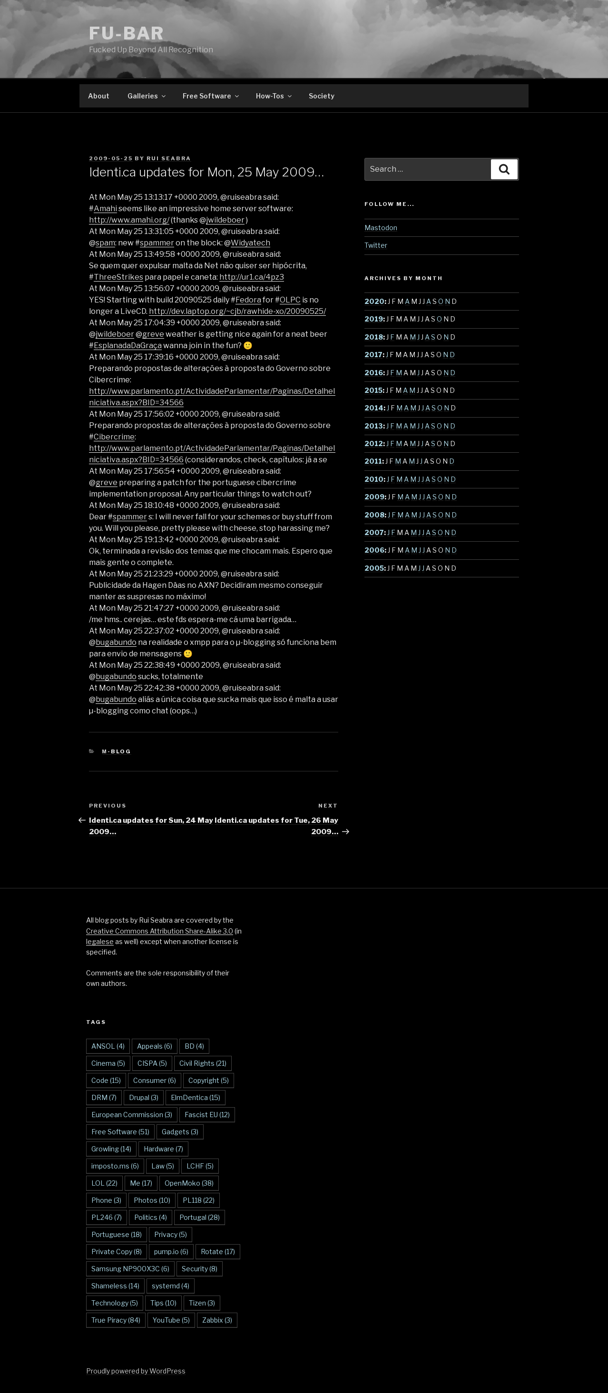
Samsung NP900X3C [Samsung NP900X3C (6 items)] (130, 1269)
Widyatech (250, 242)
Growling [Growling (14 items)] (111, 1149)
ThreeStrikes (118, 277)
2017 (373, 355)
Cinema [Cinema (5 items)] (108, 1063)
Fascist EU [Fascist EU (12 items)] (207, 1115)
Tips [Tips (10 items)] (163, 1303)
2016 (373, 373)
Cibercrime (114, 436)
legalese (100, 941)
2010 (373, 479)
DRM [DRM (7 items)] (104, 1097)
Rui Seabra (169, 158)
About (98, 96)
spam (105, 242)
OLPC (290, 299)
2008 (374, 515)
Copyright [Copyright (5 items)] (208, 1080)
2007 (374, 532)
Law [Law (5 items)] (162, 1166)
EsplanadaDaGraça (128, 345)
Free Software (211, 96)
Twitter (375, 245)
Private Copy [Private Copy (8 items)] (116, 1251)
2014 (373, 408)
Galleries (147, 96)
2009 (374, 497)
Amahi (105, 208)
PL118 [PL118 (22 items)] (199, 1200)
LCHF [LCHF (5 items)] (200, 1166)
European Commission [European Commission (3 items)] (131, 1115)
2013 (373, 426)
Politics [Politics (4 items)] (150, 1217)
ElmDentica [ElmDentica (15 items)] (195, 1097)
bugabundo (116, 642)
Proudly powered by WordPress (136, 1371)
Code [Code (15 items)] (106, 1080)
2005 (374, 568)
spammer (157, 242)
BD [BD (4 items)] (194, 1046)
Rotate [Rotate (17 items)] (218, 1251)
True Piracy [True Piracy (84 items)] (115, 1320)
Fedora (248, 299)
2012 (373, 443)
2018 (373, 337)
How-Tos (274, 96)
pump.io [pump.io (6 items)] (171, 1251)
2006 (374, 550)
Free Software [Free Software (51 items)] (120, 1132)
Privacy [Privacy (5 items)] (170, 1234)
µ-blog (116, 751)
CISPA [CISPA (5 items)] (152, 1063)
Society (321, 96)
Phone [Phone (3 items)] (106, 1200)
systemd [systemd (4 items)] (170, 1286)
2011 (373, 461)
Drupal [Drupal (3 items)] (143, 1097)
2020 (374, 301)
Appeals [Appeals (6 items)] (154, 1046)
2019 (373, 319)
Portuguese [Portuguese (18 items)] (116, 1234)
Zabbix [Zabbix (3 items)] (217, 1320)
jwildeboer (225, 219)
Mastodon (380, 228)
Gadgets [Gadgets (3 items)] (180, 1132)
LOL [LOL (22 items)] (104, 1183)
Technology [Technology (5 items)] (114, 1303)
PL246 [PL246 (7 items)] (106, 1217)
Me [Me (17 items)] (141, 1183)
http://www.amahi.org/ (129, 219)
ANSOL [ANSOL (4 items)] (108, 1046)
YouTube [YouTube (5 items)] (171, 1320)
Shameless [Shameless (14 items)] (115, 1286)
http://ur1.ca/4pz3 (251, 277)
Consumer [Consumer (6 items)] (154, 1080)
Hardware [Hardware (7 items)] (163, 1149)
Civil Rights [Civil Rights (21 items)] (202, 1063)
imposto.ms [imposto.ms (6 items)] (115, 1166)
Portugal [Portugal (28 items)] (199, 1217)
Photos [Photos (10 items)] (152, 1200)
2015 (373, 390)
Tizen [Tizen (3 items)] (202, 1303)
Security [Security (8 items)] (199, 1269)
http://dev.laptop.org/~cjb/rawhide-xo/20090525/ (237, 311)
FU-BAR (127, 33)
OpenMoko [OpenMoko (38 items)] (189, 1183)
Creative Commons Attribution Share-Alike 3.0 (159, 931)
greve (153, 334)
